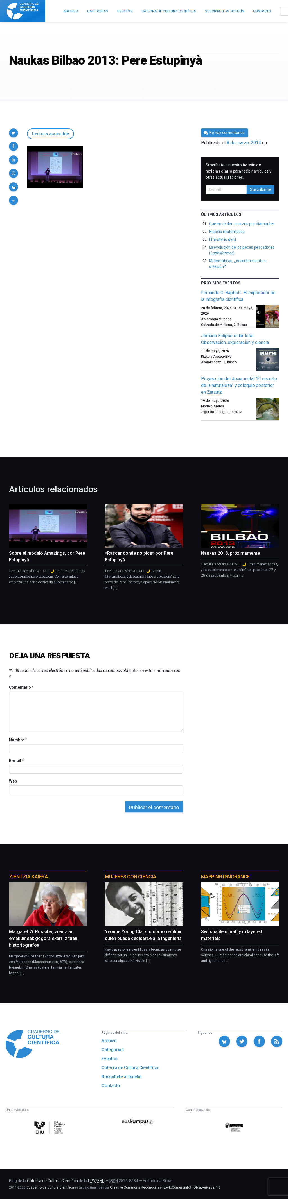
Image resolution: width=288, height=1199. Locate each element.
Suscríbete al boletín (121, 1076)
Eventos (109, 1058)
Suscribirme (260, 189)
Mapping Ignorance (225, 877)
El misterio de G (222, 239)
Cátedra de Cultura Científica (130, 1067)
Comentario (21, 687)
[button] (13, 132)
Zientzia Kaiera (28, 877)
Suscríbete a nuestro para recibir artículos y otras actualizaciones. (238, 171)
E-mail (16, 760)
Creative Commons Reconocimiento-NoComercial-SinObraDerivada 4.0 (165, 1187)
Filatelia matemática (227, 231)
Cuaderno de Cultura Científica (50, 1187)
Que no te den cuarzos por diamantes (242, 223)
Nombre (17, 740)
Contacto (111, 1085)
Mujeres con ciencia (130, 877)
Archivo (109, 1040)
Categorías (112, 1049)
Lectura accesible (50, 133)
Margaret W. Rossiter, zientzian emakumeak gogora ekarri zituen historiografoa (43, 938)
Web (13, 781)
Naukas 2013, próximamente (230, 553)
